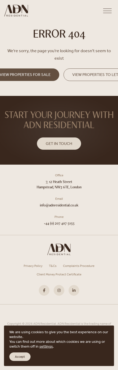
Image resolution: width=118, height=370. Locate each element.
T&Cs (53, 266)
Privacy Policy (33, 266)
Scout (72, 345)
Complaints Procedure (78, 266)
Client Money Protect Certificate (59, 274)
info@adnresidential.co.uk (59, 206)
